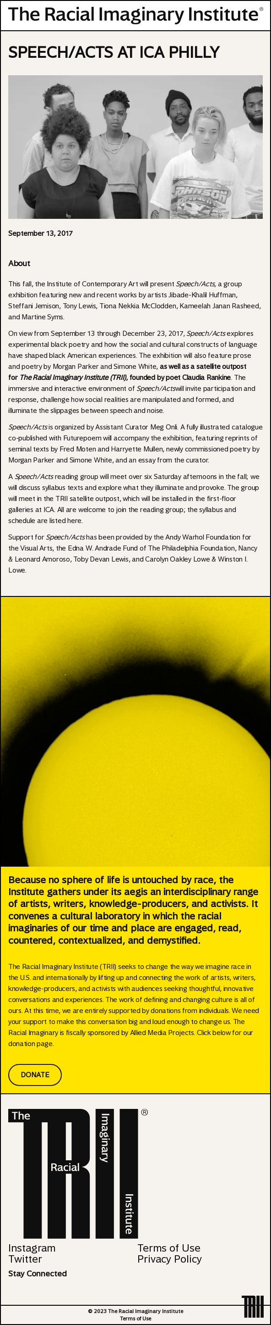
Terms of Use (169, 1248)
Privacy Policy (169, 1259)
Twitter (25, 1259)
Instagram (31, 1248)
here (74, 520)
